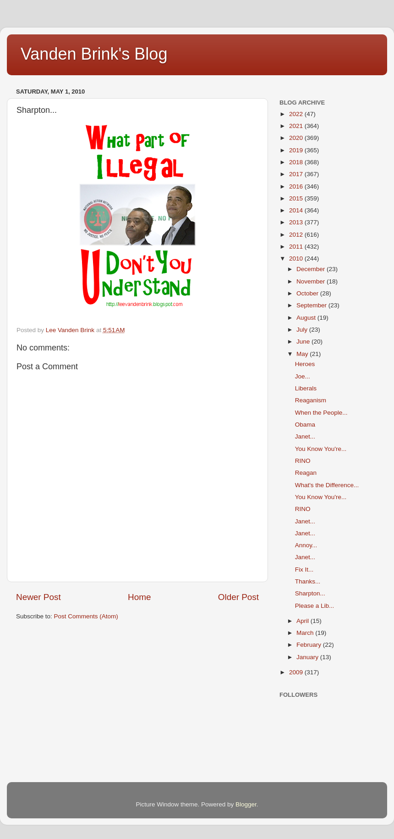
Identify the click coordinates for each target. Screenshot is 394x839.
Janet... (305, 436)
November (311, 281)
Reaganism (310, 400)
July (302, 329)
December (311, 269)
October (308, 293)
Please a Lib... (314, 605)
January (308, 657)
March (305, 632)
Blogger (246, 804)
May (303, 353)
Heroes (305, 364)
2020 (297, 137)
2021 (297, 125)
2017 (297, 174)
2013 (297, 222)
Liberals (306, 388)
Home (139, 597)
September (312, 305)
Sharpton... (310, 593)
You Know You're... (320, 448)
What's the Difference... (327, 485)
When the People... (321, 412)
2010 (297, 258)
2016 (297, 186)
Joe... (302, 376)
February (309, 644)
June (304, 341)
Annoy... (306, 545)
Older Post (238, 597)
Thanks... (308, 581)
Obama (305, 424)
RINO (303, 460)
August (306, 317)
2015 (297, 198)
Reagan (306, 472)
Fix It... (304, 569)
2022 (297, 114)
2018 (297, 162)
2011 (297, 246)
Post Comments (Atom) (86, 616)
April (303, 620)
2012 (297, 234)
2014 (297, 210)
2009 (297, 672)
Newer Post (38, 597)
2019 (297, 150)
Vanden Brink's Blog (94, 53)
